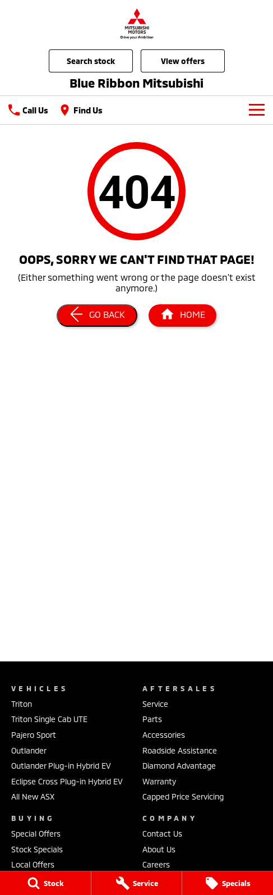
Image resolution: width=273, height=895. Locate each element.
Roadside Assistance (179, 750)
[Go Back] (97, 315)
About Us (158, 849)
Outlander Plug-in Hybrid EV (61, 765)
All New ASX (32, 796)
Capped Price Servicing (183, 796)
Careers (156, 864)
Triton (21, 704)
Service (155, 704)
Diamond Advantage (179, 765)
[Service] (136, 883)
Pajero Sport (33, 734)
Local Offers (32, 864)
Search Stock (91, 61)
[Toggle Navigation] (257, 110)
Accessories (163, 734)
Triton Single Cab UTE (49, 719)
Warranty (159, 781)
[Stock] (45, 883)
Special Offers (36, 833)
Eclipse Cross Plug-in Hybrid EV (67, 781)
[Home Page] (136, 23)
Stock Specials (37, 849)
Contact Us (162, 833)
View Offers (183, 61)
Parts (152, 719)
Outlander (29, 750)
